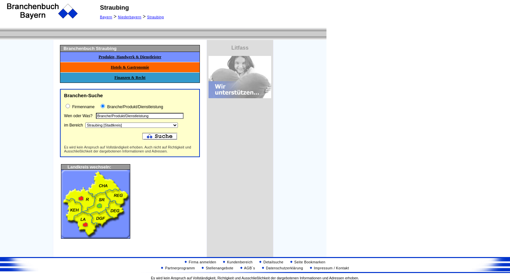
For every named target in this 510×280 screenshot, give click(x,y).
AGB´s (247, 268)
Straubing (155, 17)
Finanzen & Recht (129, 77)
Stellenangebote (217, 268)
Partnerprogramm (178, 268)
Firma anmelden (200, 262)
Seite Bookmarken (307, 262)
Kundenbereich (238, 262)
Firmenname (83, 107)
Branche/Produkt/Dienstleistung (134, 107)
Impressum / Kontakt (329, 268)
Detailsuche (271, 262)
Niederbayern (129, 17)
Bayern (106, 17)
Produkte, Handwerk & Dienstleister (130, 57)
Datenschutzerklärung (282, 268)
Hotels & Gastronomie (130, 67)
